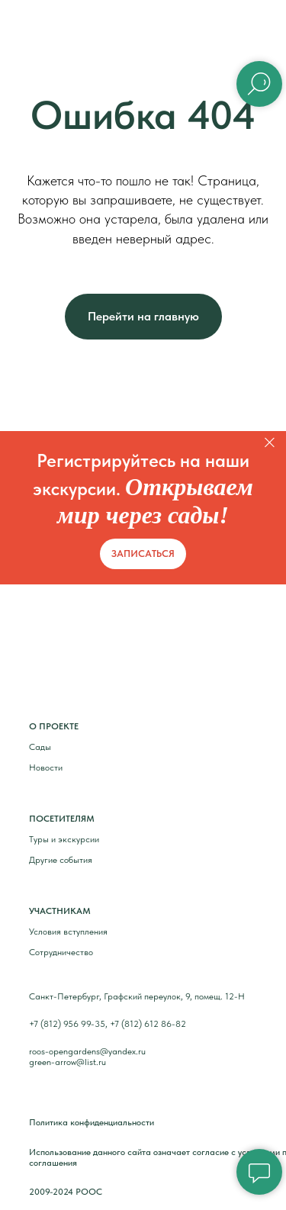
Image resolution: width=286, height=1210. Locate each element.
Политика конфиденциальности (91, 1122)
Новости (46, 767)
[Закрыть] (269, 442)
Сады (40, 747)
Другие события (60, 859)
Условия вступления (68, 931)
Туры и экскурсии (64, 839)
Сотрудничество (61, 952)
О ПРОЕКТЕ (54, 726)
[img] (60, 657)
